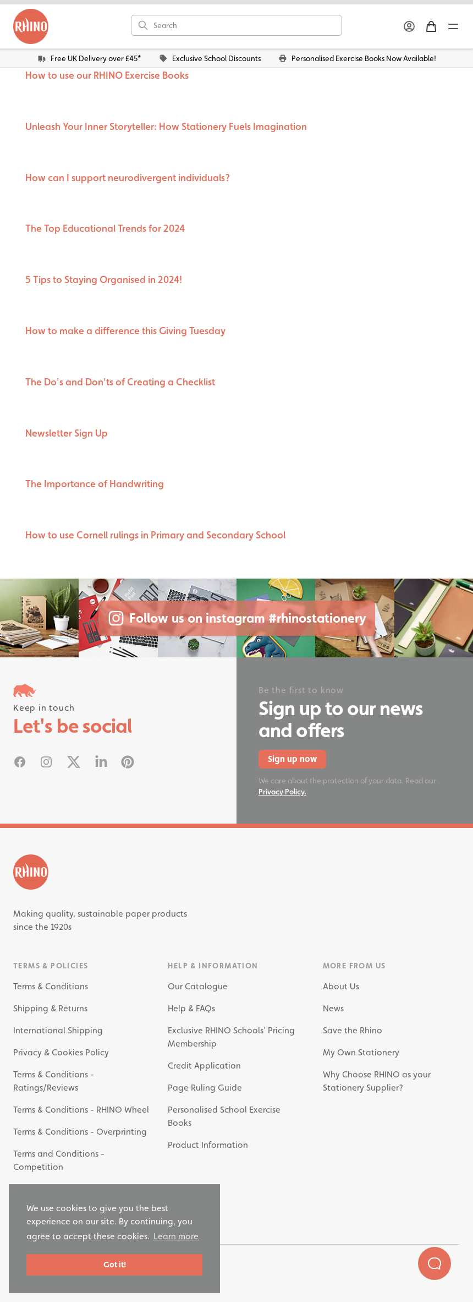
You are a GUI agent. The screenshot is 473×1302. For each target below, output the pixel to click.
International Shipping (58, 1030)
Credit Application (204, 1065)
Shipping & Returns (50, 1008)
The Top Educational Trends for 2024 (105, 228)
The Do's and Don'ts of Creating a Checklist (120, 382)
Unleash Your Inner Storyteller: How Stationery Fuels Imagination (166, 126)
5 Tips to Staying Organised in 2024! (103, 279)
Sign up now (292, 759)
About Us (341, 986)
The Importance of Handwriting (94, 483)
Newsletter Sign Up (66, 433)
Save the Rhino (352, 1030)
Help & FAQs (191, 1008)
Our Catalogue (198, 986)
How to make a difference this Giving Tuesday (125, 330)
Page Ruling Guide (205, 1087)
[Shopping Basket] (431, 26)
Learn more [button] (176, 1236)
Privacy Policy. (282, 791)
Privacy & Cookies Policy (61, 1052)
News (333, 1008)
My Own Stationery (361, 1052)
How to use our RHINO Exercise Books (107, 75)
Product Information (208, 1145)
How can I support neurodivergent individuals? (127, 177)
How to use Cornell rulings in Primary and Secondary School (155, 535)
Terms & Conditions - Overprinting (80, 1131)
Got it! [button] (114, 1264)
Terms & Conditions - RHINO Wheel (81, 1109)
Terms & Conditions (50, 986)
